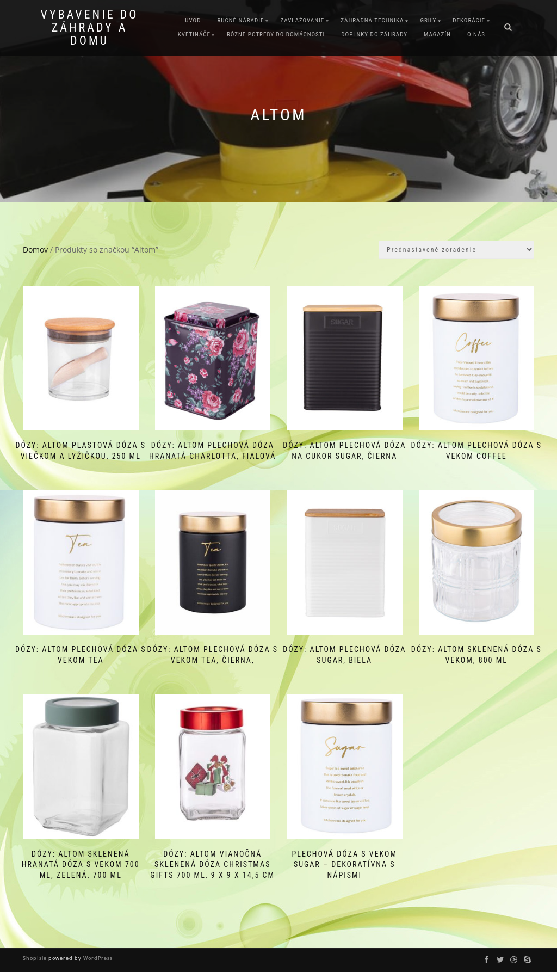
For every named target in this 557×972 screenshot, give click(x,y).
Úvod (193, 20)
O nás (476, 34)
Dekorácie (469, 20)
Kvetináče (194, 34)
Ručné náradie (240, 20)
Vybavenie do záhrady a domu (90, 27)
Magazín (437, 34)
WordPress (97, 958)
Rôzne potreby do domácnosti (276, 34)
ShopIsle (35, 958)
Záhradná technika (372, 20)
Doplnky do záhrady (374, 34)
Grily (428, 20)
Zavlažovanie (302, 20)
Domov (35, 249)
